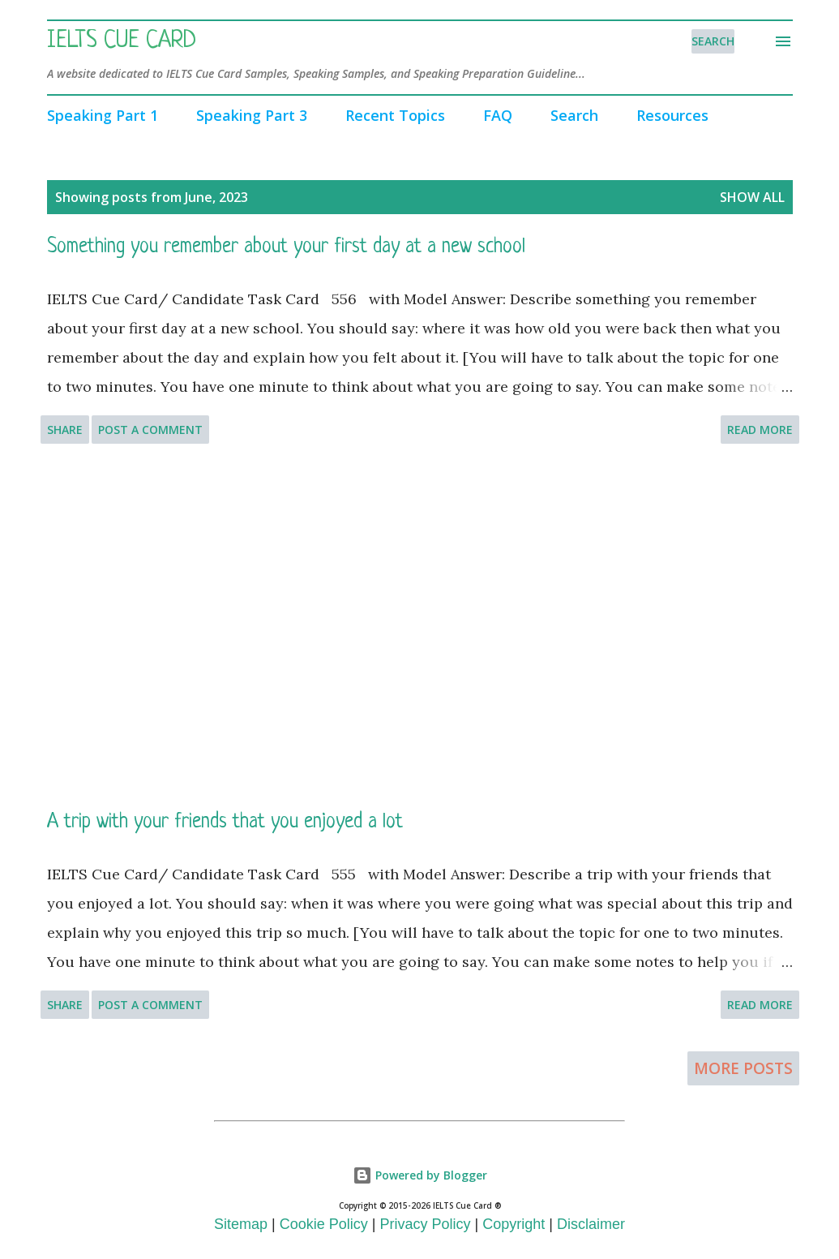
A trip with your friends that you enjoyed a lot (225, 822)
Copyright (513, 1224)
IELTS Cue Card (121, 41)
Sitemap (241, 1224)
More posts (743, 1068)
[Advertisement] (420, 626)
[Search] (712, 41)
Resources (672, 115)
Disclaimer (591, 1224)
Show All (752, 197)
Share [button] (65, 429)
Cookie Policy (324, 1224)
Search (574, 115)
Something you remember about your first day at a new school (286, 247)
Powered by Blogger (420, 1175)
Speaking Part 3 (251, 115)
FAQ (497, 115)
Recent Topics (395, 115)
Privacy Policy (425, 1224)
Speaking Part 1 (102, 115)
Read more (760, 429)
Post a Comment (150, 429)
